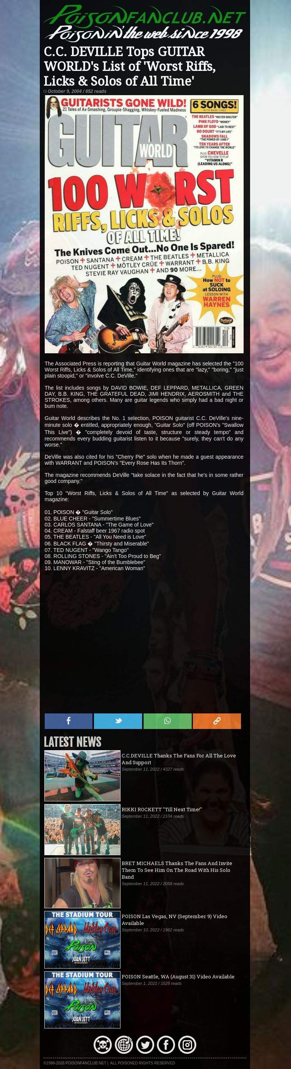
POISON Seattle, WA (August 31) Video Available (178, 976)
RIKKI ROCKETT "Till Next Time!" (162, 809)
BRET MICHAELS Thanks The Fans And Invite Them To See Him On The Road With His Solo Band (177, 870)
